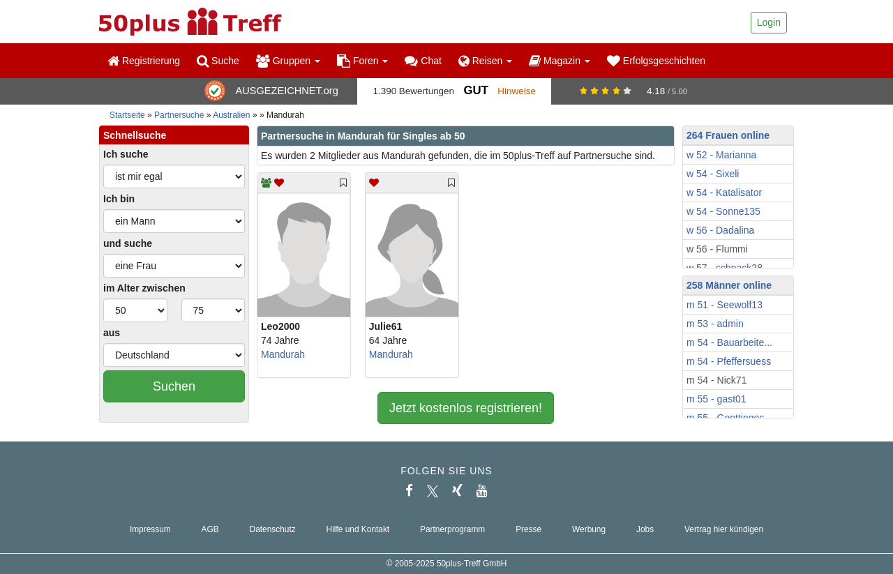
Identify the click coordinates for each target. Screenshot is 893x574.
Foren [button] (362, 60)
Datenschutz (273, 529)
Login (769, 22)
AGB (210, 529)
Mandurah (283, 354)
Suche (218, 60)
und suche (127, 243)
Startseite (127, 115)
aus (111, 332)
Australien (231, 115)
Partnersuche (179, 115)
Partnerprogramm (452, 529)
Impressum (150, 529)
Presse (528, 529)
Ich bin (119, 198)
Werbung (589, 529)
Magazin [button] (559, 60)
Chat (423, 60)
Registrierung (143, 60)
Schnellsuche (134, 135)
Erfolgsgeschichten (656, 60)
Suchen (174, 386)
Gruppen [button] (288, 60)
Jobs (645, 529)
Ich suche (126, 154)
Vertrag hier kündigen (723, 529)
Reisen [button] (485, 60)
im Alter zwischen (144, 288)
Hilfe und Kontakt (358, 529)
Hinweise (516, 91)
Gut (475, 90)
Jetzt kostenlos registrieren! (465, 408)
